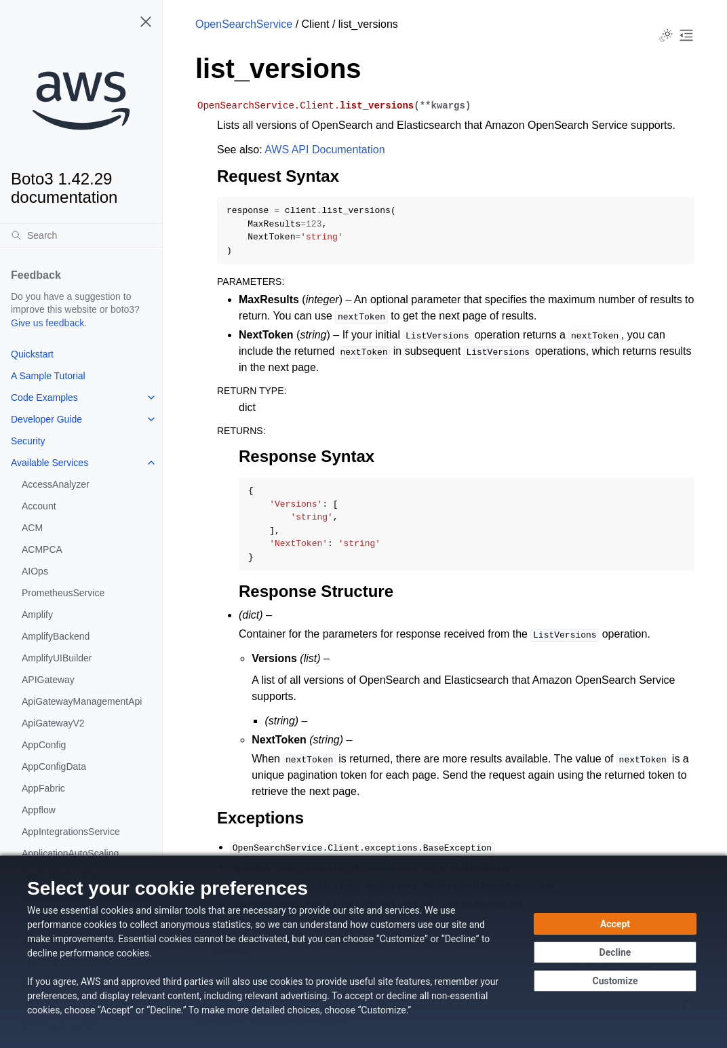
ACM (32, 527)
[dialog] (363, 951)
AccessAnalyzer (56, 484)
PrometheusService (63, 592)
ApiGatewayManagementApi (82, 701)
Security (28, 440)
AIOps (35, 571)
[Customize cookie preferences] (615, 981)
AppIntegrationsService (71, 831)
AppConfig (44, 744)
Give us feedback (47, 322)
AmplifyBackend (56, 636)
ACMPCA (42, 549)
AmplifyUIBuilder (57, 658)
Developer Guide (46, 419)
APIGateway (48, 679)
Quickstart (32, 354)
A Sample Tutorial (48, 375)
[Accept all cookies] (615, 924)
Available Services (49, 462)
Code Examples (44, 397)
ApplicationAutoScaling (70, 853)
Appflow (39, 809)
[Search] (81, 235)
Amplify (37, 614)
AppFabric (43, 788)
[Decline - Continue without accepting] (615, 952)
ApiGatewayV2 (53, 723)
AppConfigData (54, 766)
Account (39, 506)
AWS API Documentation (324, 149)
